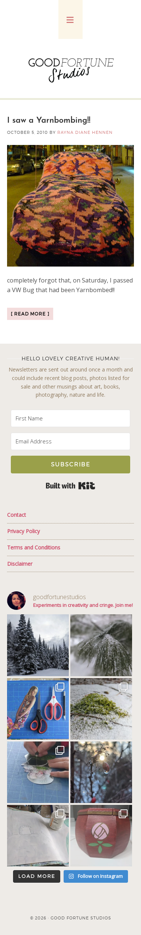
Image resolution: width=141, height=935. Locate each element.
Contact (16, 514)
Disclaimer (19, 563)
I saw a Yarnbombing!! (48, 120)
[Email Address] (70, 441)
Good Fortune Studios (70, 68)
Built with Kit (70, 485)
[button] (70, 19)
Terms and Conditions (33, 547)
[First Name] (70, 418)
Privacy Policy (23, 531)
